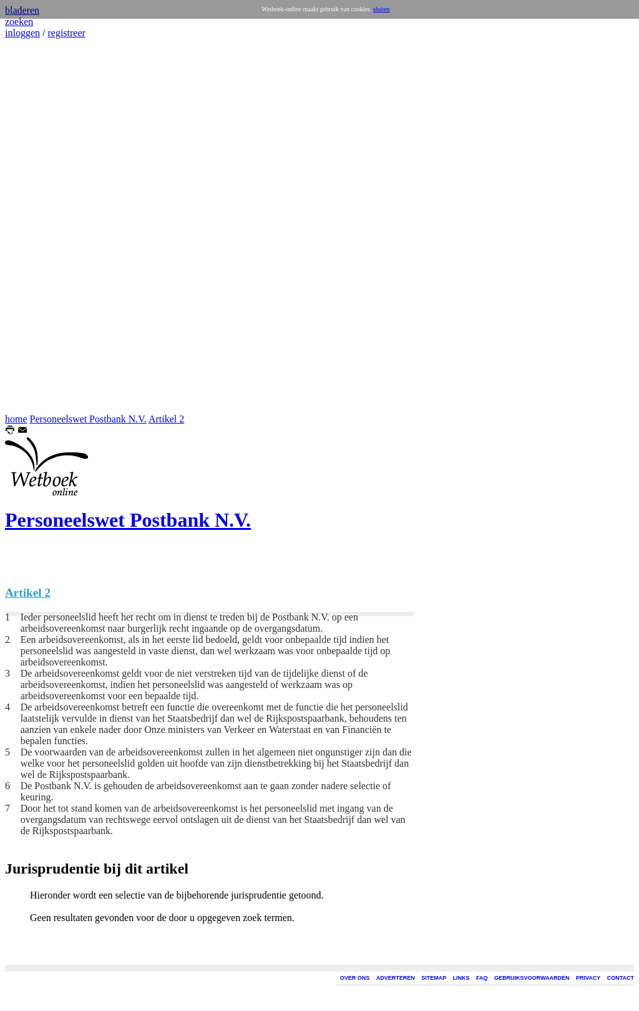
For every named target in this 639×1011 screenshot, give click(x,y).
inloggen (22, 32)
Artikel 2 (166, 419)
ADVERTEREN (395, 978)
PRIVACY (588, 978)
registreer (66, 32)
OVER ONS (355, 978)
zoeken (19, 21)
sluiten (381, 9)
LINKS (461, 978)
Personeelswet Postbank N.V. (88, 419)
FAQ (482, 978)
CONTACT (620, 978)
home (16, 419)
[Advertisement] (42, 226)
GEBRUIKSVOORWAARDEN (531, 978)
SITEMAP (433, 978)
